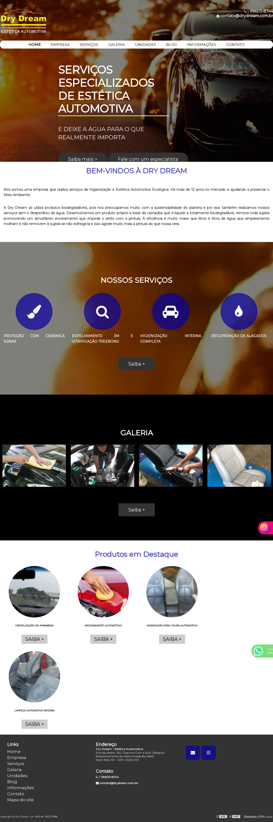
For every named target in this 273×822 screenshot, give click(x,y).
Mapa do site (20, 799)
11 (107, 777)
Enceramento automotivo (103, 625)
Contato (15, 793)
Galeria (14, 769)
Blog (12, 781)
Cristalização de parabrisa (34, 625)
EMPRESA (60, 44)
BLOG (171, 44)
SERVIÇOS (89, 44)
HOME (34, 44)
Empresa (16, 757)
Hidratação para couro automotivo (172, 625)
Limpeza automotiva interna (34, 710)
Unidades (17, 775)
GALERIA (116, 44)
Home (14, 751)
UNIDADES (145, 44)
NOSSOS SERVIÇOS (136, 280)
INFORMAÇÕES (201, 44)
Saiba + (136, 364)
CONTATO (235, 44)
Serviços (15, 763)
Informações (20, 787)
